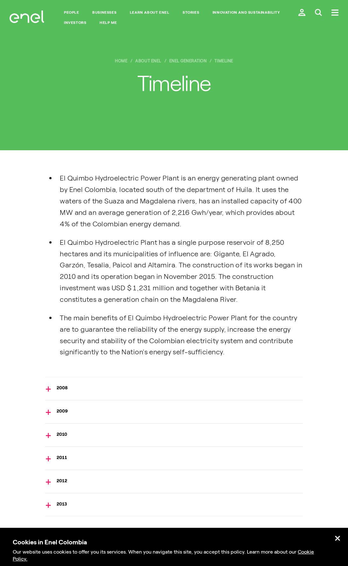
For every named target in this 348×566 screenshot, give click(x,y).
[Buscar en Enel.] (318, 13)
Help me (108, 22)
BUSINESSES (104, 12)
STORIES (191, 12)
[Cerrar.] (337, 539)
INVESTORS (75, 22)
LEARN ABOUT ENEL (150, 12)
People (71, 12)
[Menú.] (334, 13)
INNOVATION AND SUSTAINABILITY (246, 12)
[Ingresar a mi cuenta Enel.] (301, 13)
